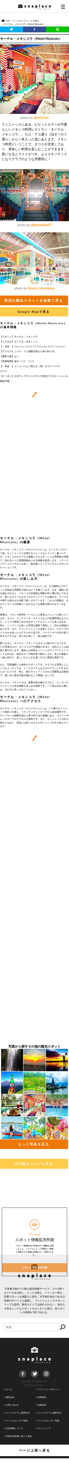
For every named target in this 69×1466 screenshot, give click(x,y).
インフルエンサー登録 (47, 1420)
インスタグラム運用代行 (17, 1412)
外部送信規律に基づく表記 (18, 1436)
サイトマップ (43, 1428)
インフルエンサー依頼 (16, 1420)
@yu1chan (41, 118)
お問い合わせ (11, 1404)
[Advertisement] (35, 497)
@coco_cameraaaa (41, 288)
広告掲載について (13, 1428)
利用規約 (41, 1397)
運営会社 (9, 1397)
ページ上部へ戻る (34, 1450)
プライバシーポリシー (47, 1389)
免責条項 (41, 1404)
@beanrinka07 (41, 225)
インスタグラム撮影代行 (49, 1412)
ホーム (8, 1389)
